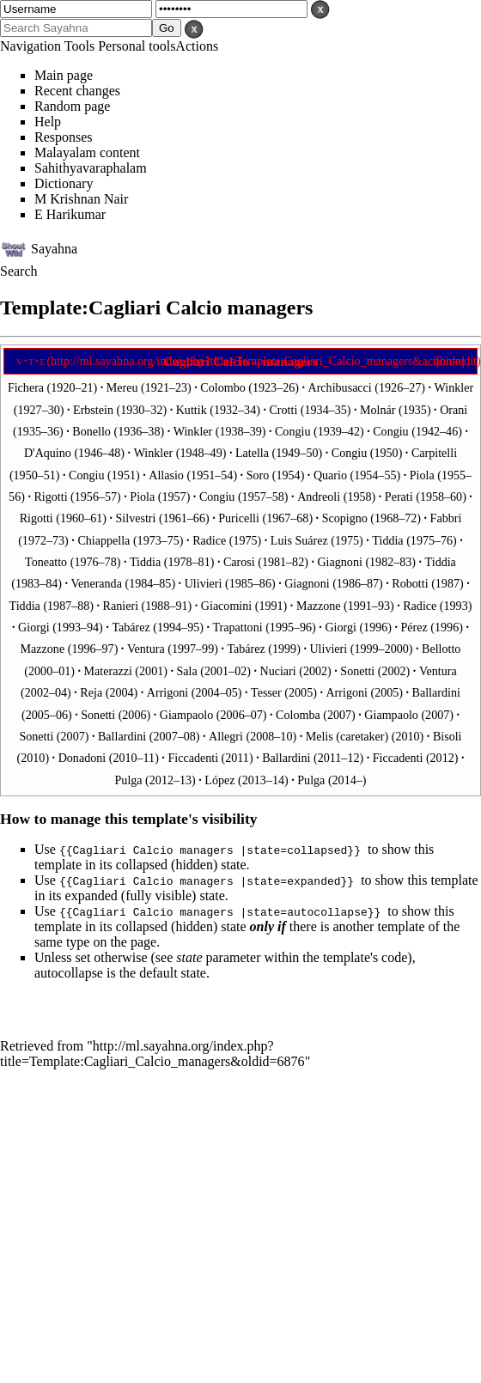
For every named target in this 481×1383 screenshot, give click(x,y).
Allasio (166, 475)
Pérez (414, 627)
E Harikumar (70, 214)
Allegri (226, 736)
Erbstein (93, 410)
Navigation (30, 46)
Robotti (410, 583)
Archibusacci (340, 387)
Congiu (292, 431)
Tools (79, 46)
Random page (72, 106)
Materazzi (108, 671)
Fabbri (446, 518)
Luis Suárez (299, 540)
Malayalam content (87, 152)
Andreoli (318, 496)
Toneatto (46, 562)
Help (47, 121)
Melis (319, 736)
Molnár (377, 410)
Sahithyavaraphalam (90, 168)
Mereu (122, 387)
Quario (330, 475)
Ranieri (120, 605)
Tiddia (387, 540)
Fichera (27, 387)
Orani (453, 410)
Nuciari (277, 671)
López (219, 780)
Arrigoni (167, 692)
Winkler (454, 387)
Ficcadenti (192, 758)
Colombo (222, 387)
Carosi (239, 562)
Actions (196, 46)
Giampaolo (187, 715)
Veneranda (96, 583)
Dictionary (63, 183)
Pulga (129, 780)
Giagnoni (339, 562)
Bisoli (447, 736)
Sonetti (357, 671)
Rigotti (50, 496)
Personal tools (136, 46)
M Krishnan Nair (81, 199)
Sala (186, 671)
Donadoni (82, 758)
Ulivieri (203, 583)
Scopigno (345, 518)
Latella (252, 453)
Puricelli (238, 518)
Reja (91, 692)
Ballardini (436, 692)
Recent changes (77, 90)
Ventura (146, 648)
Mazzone (318, 605)
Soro (258, 475)
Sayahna (54, 248)
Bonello (91, 431)
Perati (399, 496)
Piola (422, 475)
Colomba (298, 715)
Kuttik (191, 410)
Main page (63, 75)
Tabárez (130, 627)
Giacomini (226, 605)
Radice (209, 540)
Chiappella (103, 540)
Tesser (266, 692)
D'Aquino (47, 453)
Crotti (283, 410)
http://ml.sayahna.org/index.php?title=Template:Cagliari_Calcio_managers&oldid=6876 (152, 1054)
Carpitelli (434, 453)
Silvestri (136, 518)
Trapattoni (237, 627)
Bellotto (441, 648)
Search (19, 271)
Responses (63, 137)
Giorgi (34, 627)
